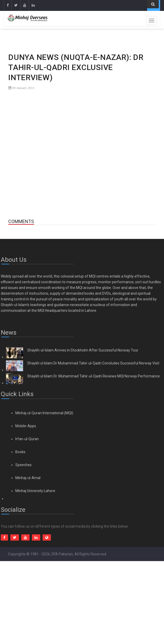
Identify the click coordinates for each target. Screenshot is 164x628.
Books (20, 452)
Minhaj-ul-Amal (27, 478)
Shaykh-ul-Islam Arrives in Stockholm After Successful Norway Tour (82, 350)
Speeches (23, 465)
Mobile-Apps (25, 426)
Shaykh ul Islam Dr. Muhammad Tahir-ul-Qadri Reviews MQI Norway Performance (93, 376)
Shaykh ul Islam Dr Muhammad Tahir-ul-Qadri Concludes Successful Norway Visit (93, 363)
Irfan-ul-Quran (27, 439)
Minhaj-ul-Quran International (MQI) (44, 413)
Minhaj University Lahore (35, 491)
